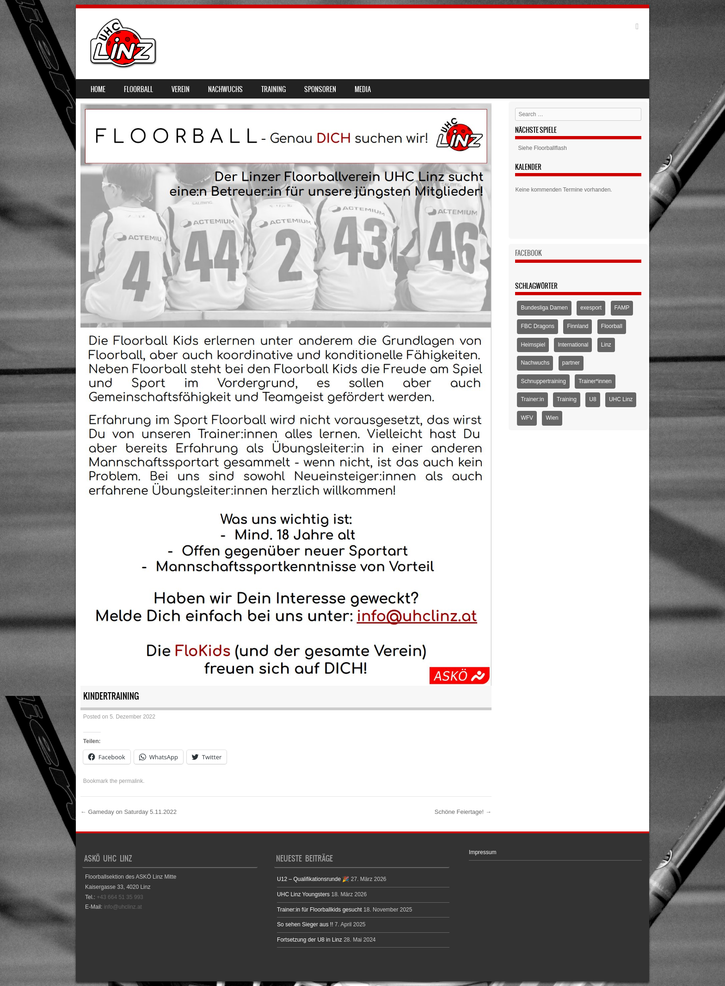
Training (273, 89)
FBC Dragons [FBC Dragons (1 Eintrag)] (537, 326)
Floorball (138, 89)
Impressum (482, 852)
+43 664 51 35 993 (120, 897)
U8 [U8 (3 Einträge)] (592, 399)
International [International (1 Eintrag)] (573, 344)
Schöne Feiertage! (463, 811)
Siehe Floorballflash (542, 148)
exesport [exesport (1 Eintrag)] (591, 307)
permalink (131, 781)
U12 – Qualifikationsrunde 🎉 (313, 879)
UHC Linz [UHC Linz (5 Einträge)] (621, 399)
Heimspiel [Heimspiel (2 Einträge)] (533, 344)
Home (98, 89)
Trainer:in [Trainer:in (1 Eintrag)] (532, 399)
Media (363, 89)
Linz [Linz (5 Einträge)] (606, 344)
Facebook (528, 253)
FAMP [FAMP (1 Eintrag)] (622, 307)
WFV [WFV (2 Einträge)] (527, 418)
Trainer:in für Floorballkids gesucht (319, 909)
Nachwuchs (225, 89)
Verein (181, 89)
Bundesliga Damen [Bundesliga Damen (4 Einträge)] (544, 307)
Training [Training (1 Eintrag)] (567, 399)
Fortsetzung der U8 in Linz (309, 939)
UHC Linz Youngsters (303, 894)
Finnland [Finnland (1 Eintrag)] (577, 326)
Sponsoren (320, 89)
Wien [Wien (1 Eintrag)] (552, 418)
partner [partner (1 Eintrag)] (571, 363)
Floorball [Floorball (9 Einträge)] (611, 326)
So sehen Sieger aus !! (305, 924)
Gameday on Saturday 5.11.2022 (128, 811)
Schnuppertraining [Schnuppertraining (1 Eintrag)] (543, 381)
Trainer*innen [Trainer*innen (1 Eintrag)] (595, 381)
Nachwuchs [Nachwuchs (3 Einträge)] (535, 363)
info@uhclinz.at (123, 907)
